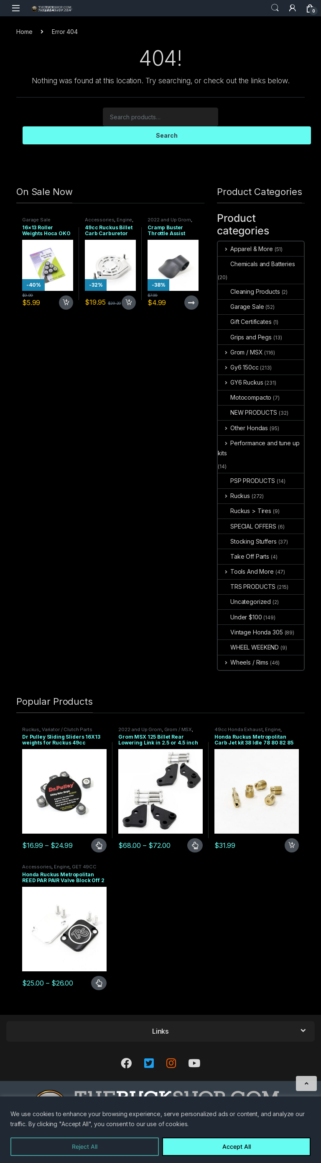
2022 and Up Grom (169, 220)
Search (275, 8)
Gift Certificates (245, 321)
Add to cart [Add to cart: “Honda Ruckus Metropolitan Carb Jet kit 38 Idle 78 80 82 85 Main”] (292, 845)
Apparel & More (245, 248)
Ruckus (234, 495)
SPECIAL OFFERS (247, 526)
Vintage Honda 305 (250, 632)
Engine (124, 220)
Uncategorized (244, 601)
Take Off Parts (243, 556)
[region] (160, 1129)
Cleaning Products (249, 291)
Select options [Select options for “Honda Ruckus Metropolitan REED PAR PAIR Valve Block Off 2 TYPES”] (99, 983)
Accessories (99, 220)
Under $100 (240, 617)
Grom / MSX (240, 352)
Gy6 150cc (238, 367)
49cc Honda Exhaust (238, 729)
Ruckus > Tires (244, 510)
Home (24, 31)
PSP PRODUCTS (246, 480)
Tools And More (246, 571)
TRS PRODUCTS (246, 586)
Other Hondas (243, 427)
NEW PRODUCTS (247, 412)
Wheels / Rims (243, 662)
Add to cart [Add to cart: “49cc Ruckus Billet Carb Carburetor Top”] (129, 302)
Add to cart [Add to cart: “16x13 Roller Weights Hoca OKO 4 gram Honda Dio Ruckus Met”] (66, 302)
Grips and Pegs (245, 337)
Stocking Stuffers (247, 541)
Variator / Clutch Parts (67, 729)
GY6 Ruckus (240, 382)
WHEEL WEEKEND (248, 647)
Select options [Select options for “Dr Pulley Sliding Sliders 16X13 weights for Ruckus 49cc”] (99, 845)
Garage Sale (36, 220)
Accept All (236, 1146)
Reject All (84, 1146)
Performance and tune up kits (259, 448)
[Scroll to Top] (306, 1083)
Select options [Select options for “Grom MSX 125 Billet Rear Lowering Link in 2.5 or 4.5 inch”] (195, 845)
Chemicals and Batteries (256, 263)
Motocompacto (244, 397)
